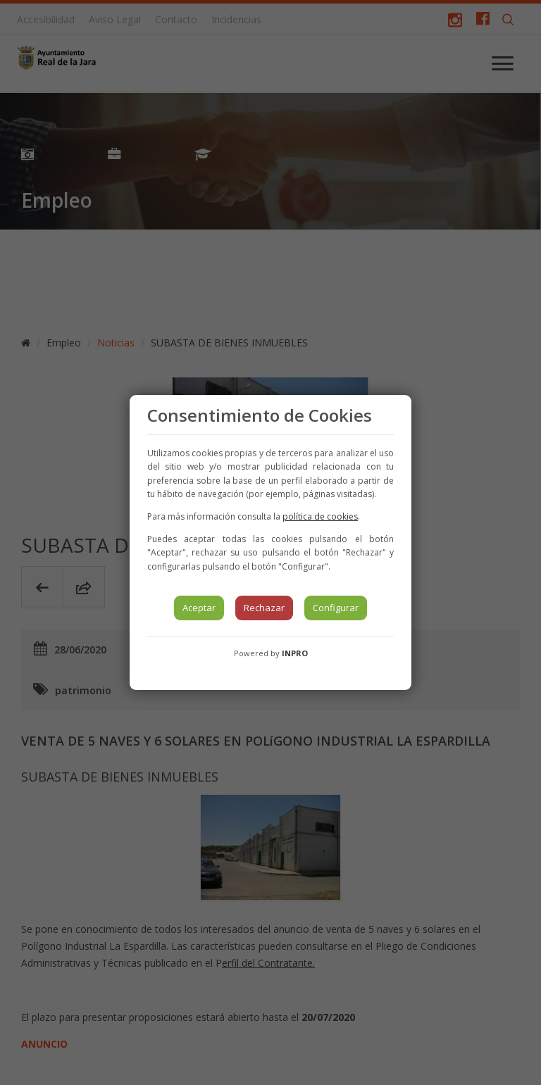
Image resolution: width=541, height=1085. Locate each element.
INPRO (295, 653)
